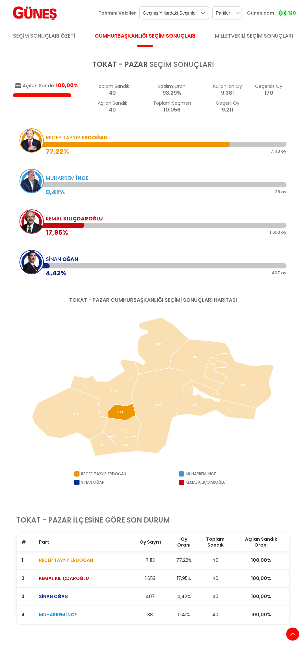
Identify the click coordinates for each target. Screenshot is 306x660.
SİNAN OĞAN (53, 596)
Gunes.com (260, 13)
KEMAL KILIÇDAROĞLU (64, 578)
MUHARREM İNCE (58, 614)
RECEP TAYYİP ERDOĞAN (66, 560)
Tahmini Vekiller (117, 13)
